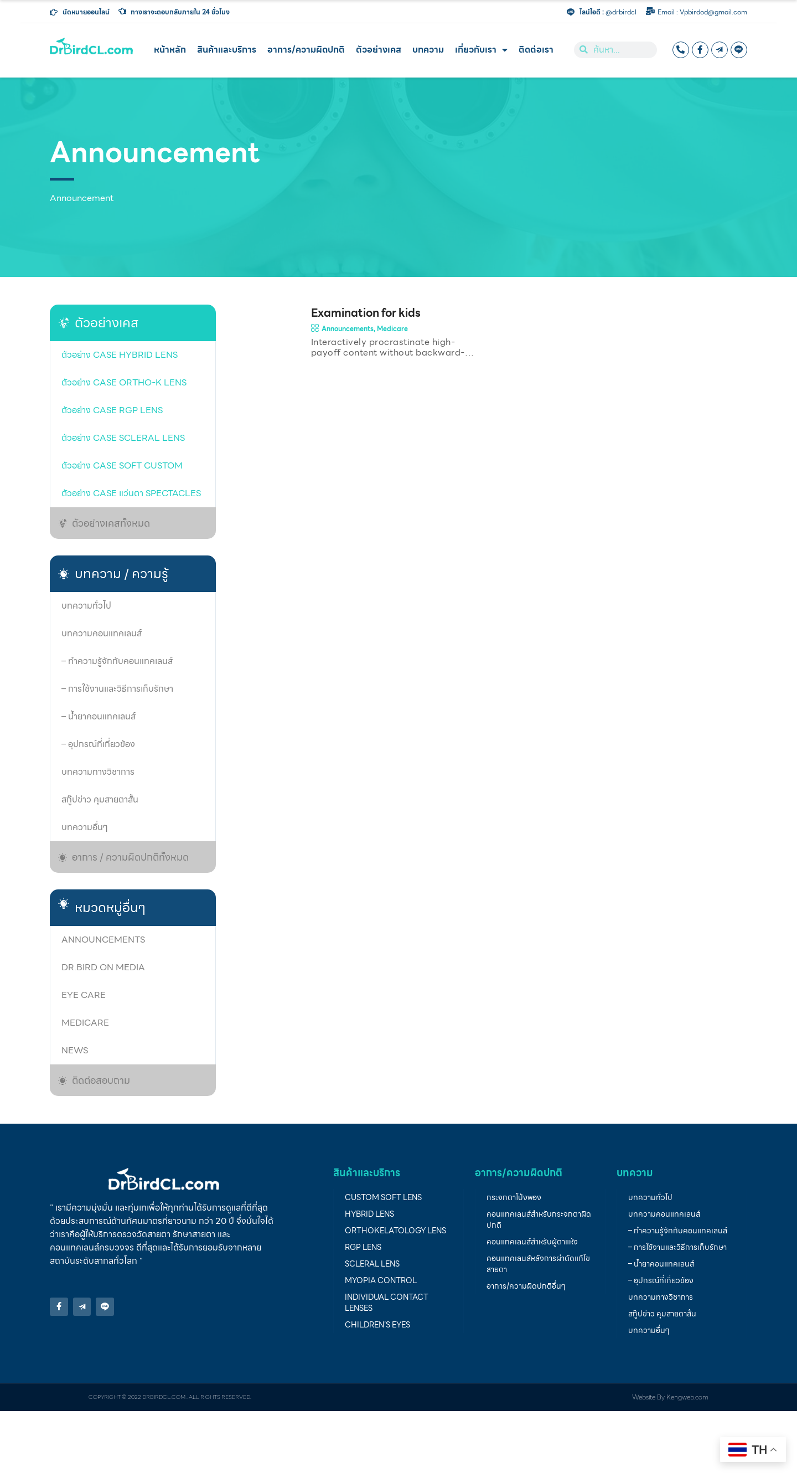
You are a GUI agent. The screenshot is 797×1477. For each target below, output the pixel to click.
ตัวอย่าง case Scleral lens (123, 438)
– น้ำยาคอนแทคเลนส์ (98, 716)
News (74, 1050)
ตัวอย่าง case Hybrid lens (119, 355)
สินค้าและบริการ (226, 49)
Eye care (83, 995)
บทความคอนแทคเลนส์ (101, 633)
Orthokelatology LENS (395, 1230)
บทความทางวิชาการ (97, 772)
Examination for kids (366, 313)
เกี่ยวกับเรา (481, 50)
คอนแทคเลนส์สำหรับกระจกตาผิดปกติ (539, 1219)
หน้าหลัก (170, 49)
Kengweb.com (687, 1397)
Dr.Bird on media (103, 967)
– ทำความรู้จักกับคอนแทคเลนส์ (117, 661)
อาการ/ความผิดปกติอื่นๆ (526, 1286)
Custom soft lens (383, 1197)
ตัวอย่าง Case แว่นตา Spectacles (131, 493)
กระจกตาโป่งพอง (514, 1197)
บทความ (428, 49)
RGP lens (363, 1247)
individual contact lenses (386, 1302)
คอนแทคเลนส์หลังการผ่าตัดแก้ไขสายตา (538, 1263)
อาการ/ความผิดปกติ (306, 49)
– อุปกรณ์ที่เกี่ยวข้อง (98, 744)
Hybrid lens (369, 1214)
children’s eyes (377, 1325)
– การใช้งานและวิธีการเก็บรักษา (117, 689)
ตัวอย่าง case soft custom (122, 465)
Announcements (103, 939)
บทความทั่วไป (86, 606)
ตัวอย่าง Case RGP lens (112, 410)
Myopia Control (381, 1280)
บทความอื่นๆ (84, 827)
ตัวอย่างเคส (378, 49)
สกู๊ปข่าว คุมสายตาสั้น (99, 799)
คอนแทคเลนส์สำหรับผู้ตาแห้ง (532, 1242)
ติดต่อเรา (536, 49)
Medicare (85, 1023)
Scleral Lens (372, 1264)
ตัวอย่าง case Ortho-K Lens (124, 382)
